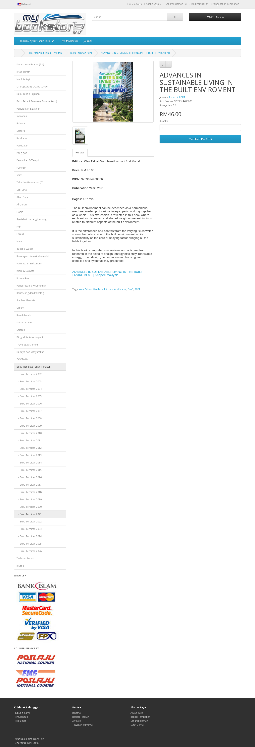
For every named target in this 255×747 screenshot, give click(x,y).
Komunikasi (23, 278)
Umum (20, 307)
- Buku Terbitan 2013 (29, 455)
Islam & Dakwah (25, 271)
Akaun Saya (136, 713)
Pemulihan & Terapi (28, 160)
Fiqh (19, 226)
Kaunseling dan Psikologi (30, 293)
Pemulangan (21, 717)
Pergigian (22, 153)
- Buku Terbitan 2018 (29, 492)
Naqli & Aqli (23, 79)
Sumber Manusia (26, 300)
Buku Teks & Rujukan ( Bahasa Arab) (37, 101)
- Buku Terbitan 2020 (29, 506)
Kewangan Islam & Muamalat (33, 256)
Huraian (80, 152)
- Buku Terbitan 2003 (29, 381)
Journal (88, 41)
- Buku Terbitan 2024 (29, 536)
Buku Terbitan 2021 (81, 53)
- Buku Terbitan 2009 (29, 425)
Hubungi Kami (22, 713)
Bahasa (21, 123)
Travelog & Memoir (27, 344)
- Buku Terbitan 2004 (29, 389)
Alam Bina (22, 197)
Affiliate (76, 720)
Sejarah (21, 330)
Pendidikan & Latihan (28, 108)
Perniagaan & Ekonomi (29, 263)
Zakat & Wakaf (25, 248)
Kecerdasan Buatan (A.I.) (30, 64)
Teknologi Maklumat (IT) (30, 182)
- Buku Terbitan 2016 (29, 477)
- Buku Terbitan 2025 (29, 543)
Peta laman (20, 720)
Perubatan (22, 145)
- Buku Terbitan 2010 (29, 433)
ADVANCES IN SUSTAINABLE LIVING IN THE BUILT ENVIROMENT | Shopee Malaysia (107, 273)
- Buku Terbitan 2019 (29, 499)
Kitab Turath (23, 72)
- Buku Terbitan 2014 (29, 462)
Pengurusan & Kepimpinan (31, 285)
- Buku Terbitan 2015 (29, 470)
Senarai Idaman (139, 720)
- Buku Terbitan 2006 (29, 403)
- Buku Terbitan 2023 (29, 529)
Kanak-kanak (24, 315)
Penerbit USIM (177, 97)
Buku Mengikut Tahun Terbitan (37, 41)
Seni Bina (22, 189)
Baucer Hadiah (80, 717)
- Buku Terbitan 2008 (29, 418)
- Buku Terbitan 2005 (29, 396)
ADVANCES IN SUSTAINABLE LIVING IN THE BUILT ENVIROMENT (135, 53)
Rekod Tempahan (140, 717)
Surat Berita (137, 724)
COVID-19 (22, 359)
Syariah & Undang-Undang (31, 219)
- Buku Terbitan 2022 (29, 521)
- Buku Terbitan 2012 (29, 448)
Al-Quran (22, 204)
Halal (19, 241)
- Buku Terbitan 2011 (29, 440)
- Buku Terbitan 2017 (29, 484)
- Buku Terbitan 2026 (29, 551)
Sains (19, 175)
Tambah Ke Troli (200, 139)
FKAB (130, 289)
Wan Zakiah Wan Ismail (92, 289)
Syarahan (22, 116)
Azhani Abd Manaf (116, 289)
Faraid (20, 234)
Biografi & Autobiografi (30, 337)
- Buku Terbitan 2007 (29, 411)
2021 (137, 289)
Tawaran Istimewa (82, 724)
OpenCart (38, 739)
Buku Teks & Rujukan (28, 94)
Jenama (76, 713)
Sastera (21, 131)
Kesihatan (22, 138)
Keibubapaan (24, 322)
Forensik (21, 167)
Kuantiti (164, 121)
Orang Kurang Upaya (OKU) (32, 86)
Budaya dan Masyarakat (30, 352)
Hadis (20, 212)
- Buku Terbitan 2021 (29, 514)
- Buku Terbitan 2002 (29, 374)
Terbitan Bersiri (69, 41)
